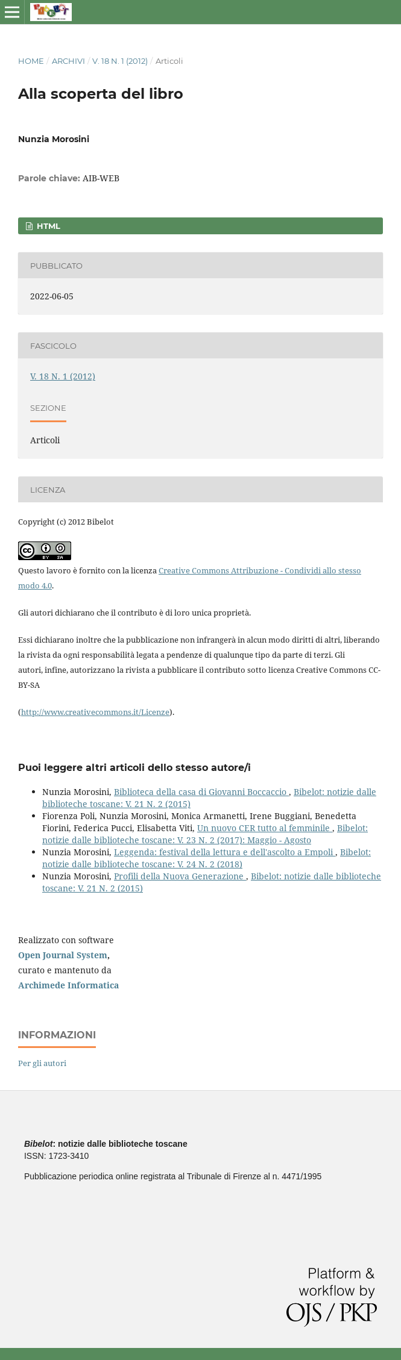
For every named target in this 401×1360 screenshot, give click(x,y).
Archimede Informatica (68, 985)
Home (31, 61)
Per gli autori (42, 1063)
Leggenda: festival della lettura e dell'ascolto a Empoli (224, 852)
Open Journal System (62, 955)
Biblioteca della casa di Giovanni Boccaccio (201, 791)
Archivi (68, 61)
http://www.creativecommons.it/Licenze (95, 712)
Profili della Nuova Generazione (180, 876)
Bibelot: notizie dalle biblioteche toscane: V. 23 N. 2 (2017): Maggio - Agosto (205, 834)
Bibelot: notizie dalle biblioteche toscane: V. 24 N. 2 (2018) (206, 858)
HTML (47, 226)
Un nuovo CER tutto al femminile (264, 828)
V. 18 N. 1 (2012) (120, 61)
